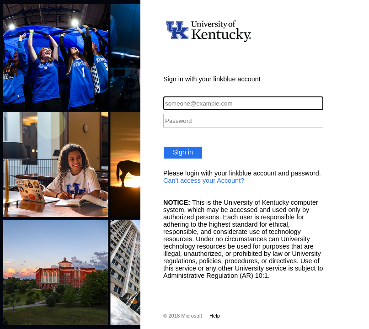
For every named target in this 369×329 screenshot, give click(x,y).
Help (214, 315)
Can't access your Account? (203, 180)
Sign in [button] (183, 152)
